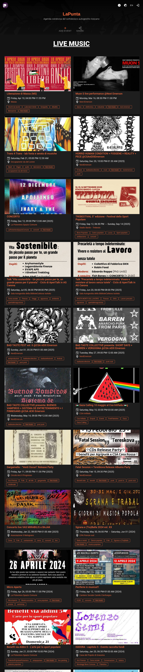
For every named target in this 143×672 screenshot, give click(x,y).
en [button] (131, 5)
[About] (119, 5)
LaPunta (71, 13)
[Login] (138, 5)
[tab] (65, 30)
